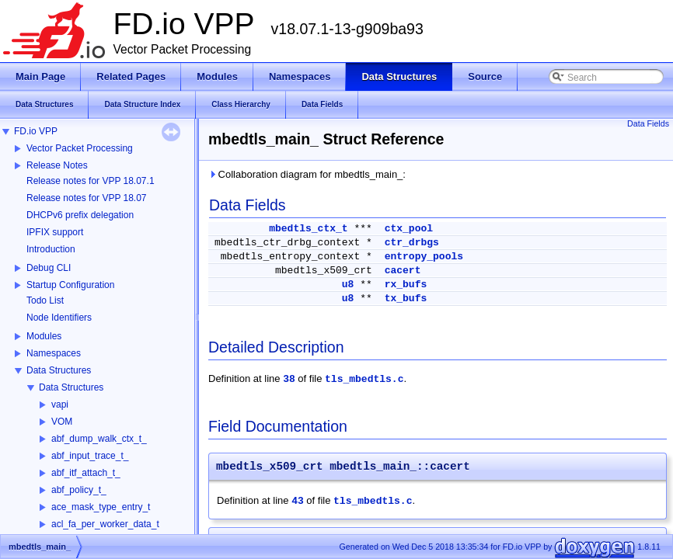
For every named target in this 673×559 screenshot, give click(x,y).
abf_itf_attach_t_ (85, 472)
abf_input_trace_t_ (89, 455)
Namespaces (53, 353)
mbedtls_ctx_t (308, 228)
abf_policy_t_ (78, 489)
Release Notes (57, 165)
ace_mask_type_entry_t (100, 507)
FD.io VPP (36, 131)
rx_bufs (406, 284)
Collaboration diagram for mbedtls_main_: (307, 174)
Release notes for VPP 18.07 (86, 198)
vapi (59, 404)
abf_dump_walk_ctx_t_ (99, 438)
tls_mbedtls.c (364, 379)
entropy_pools (424, 256)
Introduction (50, 249)
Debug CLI (48, 267)
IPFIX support (54, 232)
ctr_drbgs (412, 242)
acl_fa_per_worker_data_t (105, 524)
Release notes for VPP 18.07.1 (90, 180)
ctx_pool (409, 228)
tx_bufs (406, 298)
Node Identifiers (59, 317)
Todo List (45, 300)
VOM (61, 421)
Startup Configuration (70, 285)
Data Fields (648, 123)
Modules (43, 336)
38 (289, 379)
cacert (403, 270)
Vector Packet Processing (79, 148)
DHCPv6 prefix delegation (80, 215)
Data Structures (58, 370)
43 (297, 501)
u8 (348, 284)
